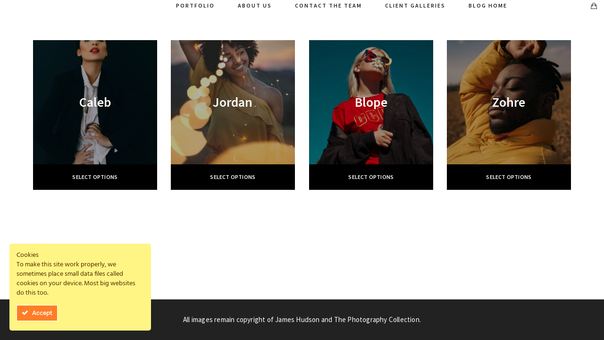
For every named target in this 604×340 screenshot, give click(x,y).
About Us (255, 5)
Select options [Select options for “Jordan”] (232, 176)
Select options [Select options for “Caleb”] (94, 176)
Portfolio (195, 5)
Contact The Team (328, 5)
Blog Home (488, 5)
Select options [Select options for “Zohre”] (508, 176)
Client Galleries (415, 5)
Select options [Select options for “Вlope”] (371, 176)
